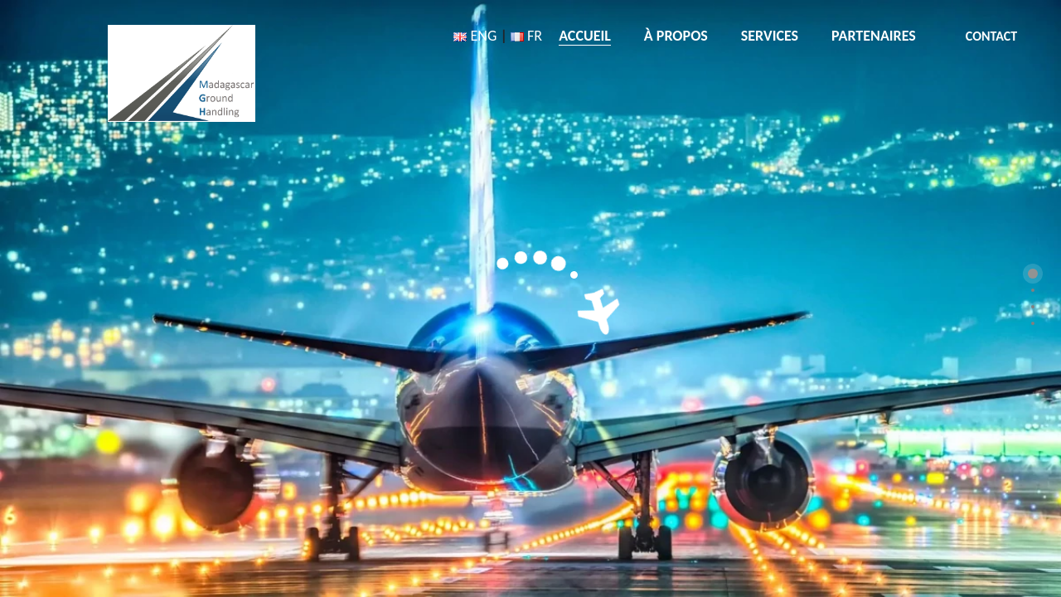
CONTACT (991, 36)
